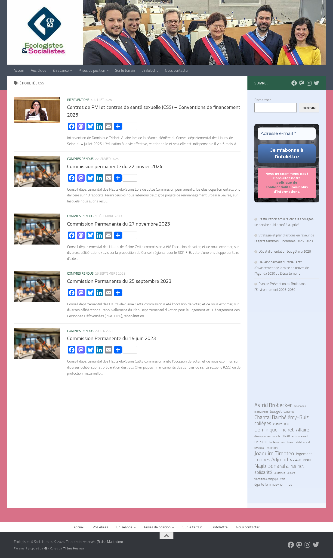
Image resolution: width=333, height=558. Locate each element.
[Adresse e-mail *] (287, 133)
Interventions (78, 100)
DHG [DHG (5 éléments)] (286, 424)
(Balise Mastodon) (110, 542)
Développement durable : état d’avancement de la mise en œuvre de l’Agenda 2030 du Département (281, 268)
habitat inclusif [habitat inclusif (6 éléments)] (302, 442)
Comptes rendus (80, 159)
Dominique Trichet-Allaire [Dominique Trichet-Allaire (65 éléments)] (281, 430)
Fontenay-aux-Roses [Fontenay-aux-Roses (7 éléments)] (281, 442)
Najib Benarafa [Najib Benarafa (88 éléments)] (271, 466)
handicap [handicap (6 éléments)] (259, 448)
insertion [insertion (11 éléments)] (272, 448)
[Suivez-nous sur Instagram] (309, 83)
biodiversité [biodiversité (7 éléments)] (261, 411)
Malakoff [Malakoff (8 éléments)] (295, 460)
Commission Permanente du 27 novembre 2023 (118, 224)
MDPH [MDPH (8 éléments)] (307, 460)
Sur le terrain (125, 70)
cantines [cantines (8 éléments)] (289, 411)
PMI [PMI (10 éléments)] (293, 466)
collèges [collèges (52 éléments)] (262, 423)
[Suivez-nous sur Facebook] (294, 83)
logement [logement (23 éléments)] (304, 454)
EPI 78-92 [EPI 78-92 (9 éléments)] (260, 442)
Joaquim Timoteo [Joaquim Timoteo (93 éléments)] (274, 453)
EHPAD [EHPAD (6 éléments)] (286, 436)
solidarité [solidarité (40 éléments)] (263, 472)
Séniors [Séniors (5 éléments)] (291, 472)
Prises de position (92, 70)
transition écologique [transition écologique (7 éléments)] (266, 478)
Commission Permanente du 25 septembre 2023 (119, 281)
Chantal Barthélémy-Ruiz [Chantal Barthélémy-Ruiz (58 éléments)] (281, 417)
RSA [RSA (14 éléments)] (301, 467)
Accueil (19, 70)
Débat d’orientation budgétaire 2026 (285, 251)
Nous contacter (176, 70)
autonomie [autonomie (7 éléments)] (300, 406)
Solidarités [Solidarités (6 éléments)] (279, 472)
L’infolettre (150, 70)
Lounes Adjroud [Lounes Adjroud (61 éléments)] (271, 459)
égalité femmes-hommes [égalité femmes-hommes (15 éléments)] (273, 484)
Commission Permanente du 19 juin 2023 (111, 338)
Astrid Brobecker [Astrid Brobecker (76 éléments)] (273, 405)
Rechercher (262, 100)
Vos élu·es (38, 70)
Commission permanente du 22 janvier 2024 (114, 167)
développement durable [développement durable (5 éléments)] (267, 436)
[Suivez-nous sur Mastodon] (301, 83)
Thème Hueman (73, 548)
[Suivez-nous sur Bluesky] (316, 83)
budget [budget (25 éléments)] (276, 411)
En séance (61, 70)
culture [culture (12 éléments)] (277, 424)
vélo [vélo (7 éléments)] (282, 478)
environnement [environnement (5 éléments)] (300, 436)
